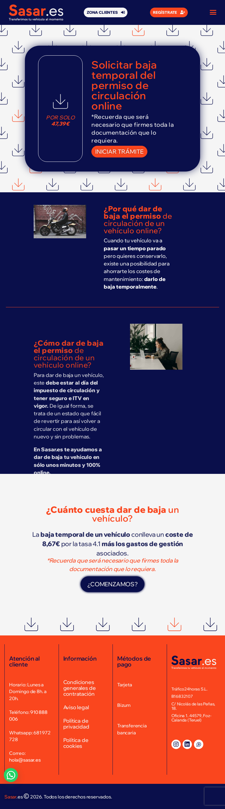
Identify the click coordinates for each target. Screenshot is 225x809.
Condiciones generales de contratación (79, 688)
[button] (106, 12)
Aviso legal (76, 707)
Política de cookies (75, 743)
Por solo (60, 120)
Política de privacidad (76, 723)
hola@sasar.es (25, 760)
